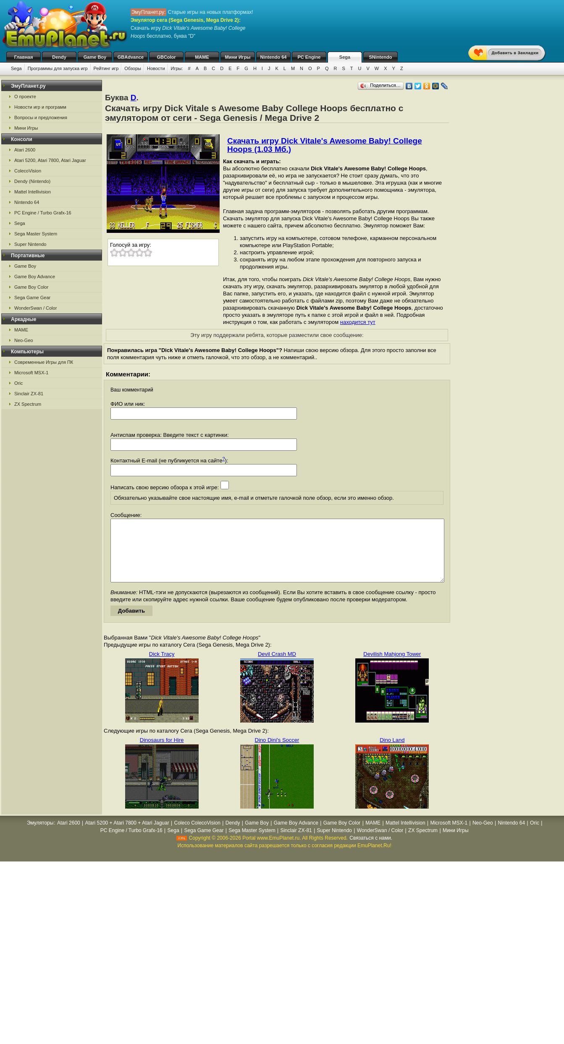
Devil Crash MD (277, 666)
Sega (344, 57)
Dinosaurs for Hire (162, 752)
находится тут (357, 322)
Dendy (59, 57)
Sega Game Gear (32, 297)
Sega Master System (35, 233)
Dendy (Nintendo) (32, 181)
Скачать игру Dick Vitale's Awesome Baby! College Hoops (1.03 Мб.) (324, 145)
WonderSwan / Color (35, 308)
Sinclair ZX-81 (28, 393)
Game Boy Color (31, 287)
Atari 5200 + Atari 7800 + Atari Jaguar (127, 835)
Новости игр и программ (40, 107)
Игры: (177, 68)
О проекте (25, 96)
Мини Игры (238, 57)
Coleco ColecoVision (197, 835)
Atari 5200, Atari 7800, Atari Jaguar (50, 160)
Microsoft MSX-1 (31, 372)
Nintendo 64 (273, 57)
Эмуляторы (40, 835)
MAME (202, 57)
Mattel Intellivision (32, 191)
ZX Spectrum (27, 404)
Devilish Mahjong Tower (392, 666)
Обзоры (132, 68)
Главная (23, 57)
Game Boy (95, 57)
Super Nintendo (30, 244)
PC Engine (308, 57)
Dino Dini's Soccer (277, 752)
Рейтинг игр (106, 68)
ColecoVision (27, 170)
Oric (18, 383)
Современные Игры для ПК (43, 362)
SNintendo (380, 57)
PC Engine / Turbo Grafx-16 (42, 212)
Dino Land (392, 752)
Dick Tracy (162, 666)
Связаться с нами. (370, 850)
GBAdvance (131, 57)
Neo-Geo (23, 340)
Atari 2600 (24, 149)
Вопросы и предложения (40, 117)
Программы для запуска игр (58, 68)
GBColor (166, 57)
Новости (156, 68)
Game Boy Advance (34, 276)
